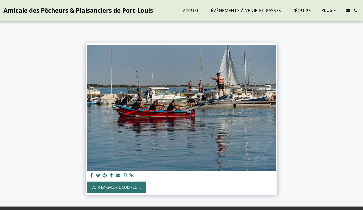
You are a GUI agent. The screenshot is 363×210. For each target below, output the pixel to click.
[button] (347, 10)
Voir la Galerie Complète (116, 187)
